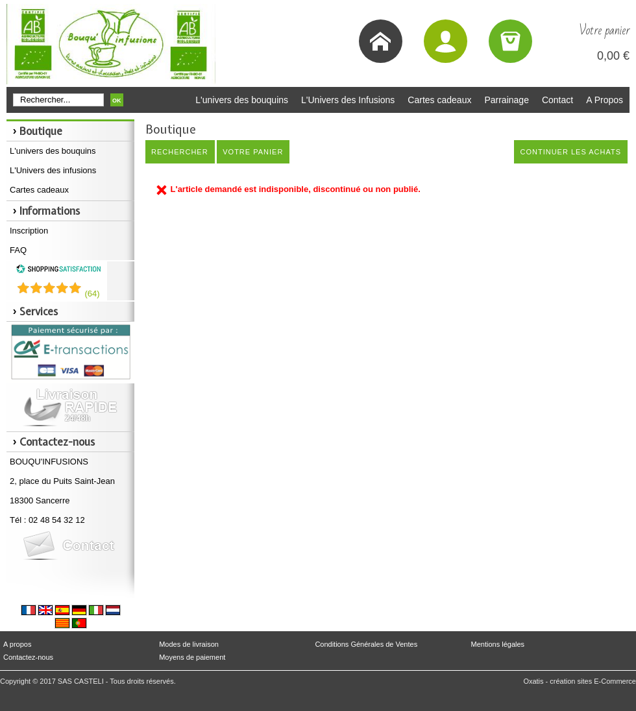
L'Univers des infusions (53, 170)
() (91, 293)
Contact (557, 100)
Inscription (29, 230)
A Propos (604, 100)
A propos (17, 644)
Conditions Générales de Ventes (366, 644)
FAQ (18, 250)
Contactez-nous (28, 657)
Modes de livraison (189, 644)
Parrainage (506, 100)
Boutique (40, 131)
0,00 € (613, 55)
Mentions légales (498, 644)
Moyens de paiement (192, 657)
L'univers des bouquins (241, 100)
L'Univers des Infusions (348, 100)
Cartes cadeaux (439, 100)
